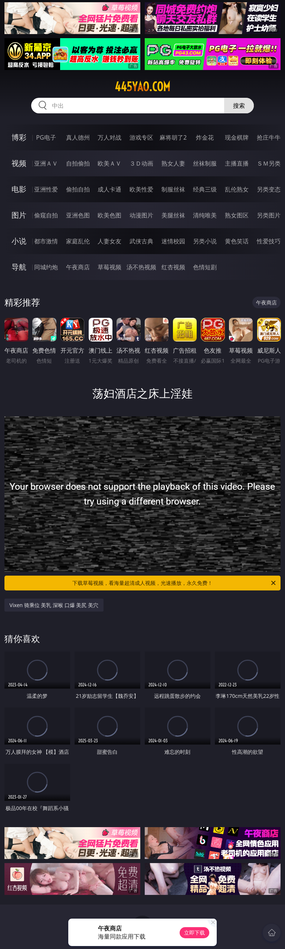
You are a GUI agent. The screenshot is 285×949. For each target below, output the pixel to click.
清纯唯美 (205, 215)
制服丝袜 (173, 189)
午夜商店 (78, 267)
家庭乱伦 (78, 241)
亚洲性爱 (46, 189)
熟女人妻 (173, 163)
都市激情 (46, 241)
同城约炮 (46, 267)
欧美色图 (109, 215)
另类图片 (269, 215)
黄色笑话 (237, 241)
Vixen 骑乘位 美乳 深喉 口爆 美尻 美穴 (54, 605)
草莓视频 (109, 267)
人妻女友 (109, 241)
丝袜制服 (205, 163)
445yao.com (142, 86)
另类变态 (269, 189)
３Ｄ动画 (141, 163)
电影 (19, 189)
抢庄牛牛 (269, 137)
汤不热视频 (141, 267)
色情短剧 (205, 267)
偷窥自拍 (46, 215)
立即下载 (194, 932)
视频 (19, 163)
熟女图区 (237, 215)
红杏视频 (173, 267)
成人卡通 (109, 189)
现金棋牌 (237, 137)
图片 (19, 215)
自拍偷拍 (78, 163)
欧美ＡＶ (109, 163)
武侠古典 (141, 241)
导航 (19, 267)
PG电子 (46, 137)
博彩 (19, 137)
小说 (19, 241)
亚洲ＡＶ (46, 163)
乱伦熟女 (237, 189)
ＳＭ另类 (269, 163)
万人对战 (109, 137)
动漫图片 (141, 215)
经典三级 (205, 189)
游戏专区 (141, 137)
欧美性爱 (141, 189)
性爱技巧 (269, 241)
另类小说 (205, 241)
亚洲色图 (78, 215)
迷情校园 (173, 241)
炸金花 (205, 137)
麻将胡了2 (173, 137)
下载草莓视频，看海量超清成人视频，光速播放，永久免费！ (174, 583)
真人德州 (78, 137)
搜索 (239, 105)
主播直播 (237, 163)
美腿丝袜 (173, 215)
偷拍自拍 (78, 189)
